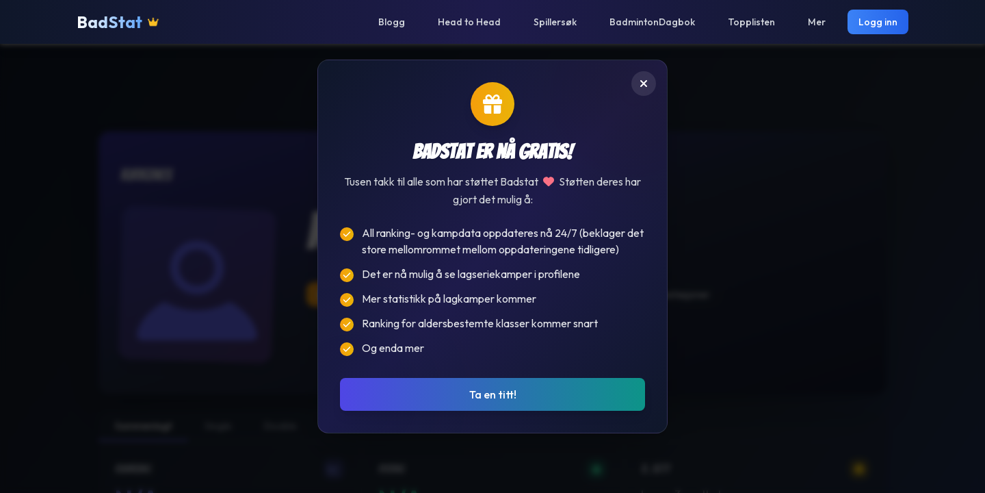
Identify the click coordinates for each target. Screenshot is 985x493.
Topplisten (751, 22)
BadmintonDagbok (652, 22)
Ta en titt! (492, 394)
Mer (817, 22)
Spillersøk (555, 22)
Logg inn (877, 22)
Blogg (391, 22)
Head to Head (469, 22)
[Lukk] (643, 83)
